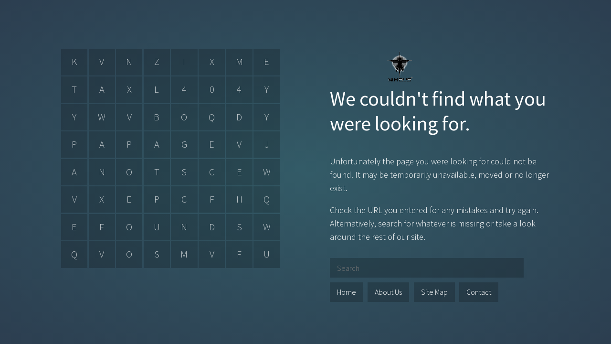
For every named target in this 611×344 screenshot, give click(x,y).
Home (346, 292)
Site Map (434, 292)
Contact (478, 292)
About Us (388, 292)
